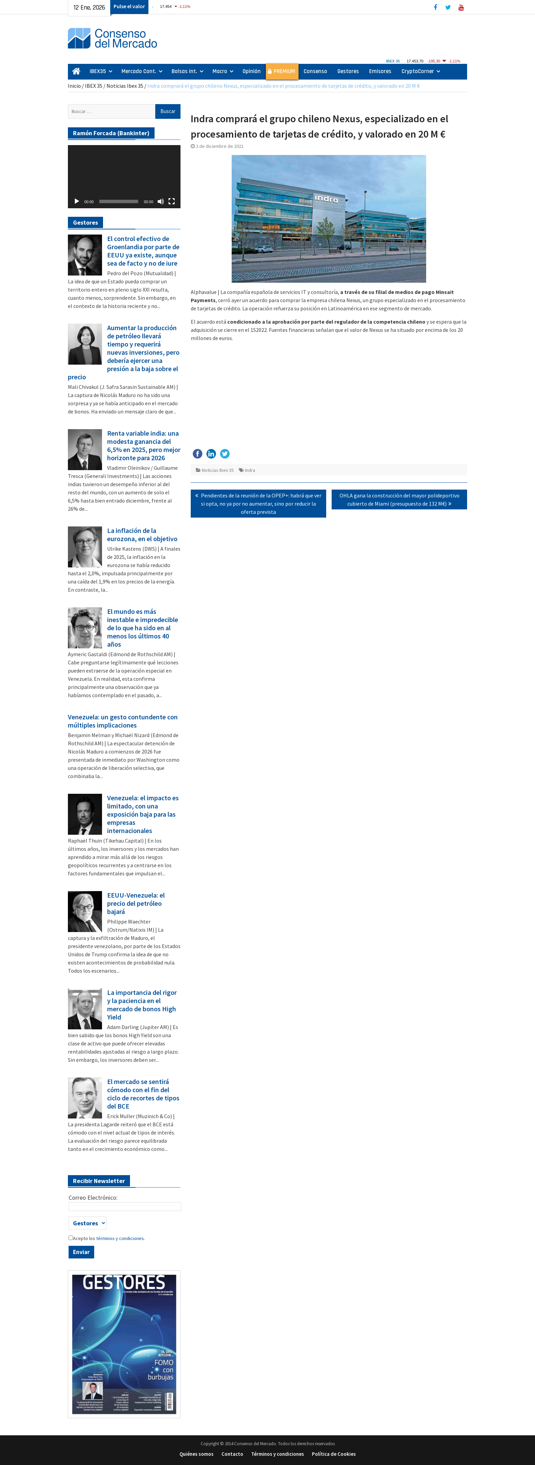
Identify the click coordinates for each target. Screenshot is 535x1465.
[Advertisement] (329, 395)
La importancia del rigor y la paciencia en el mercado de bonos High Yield (142, 1004)
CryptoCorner (418, 71)
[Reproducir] (76, 201)
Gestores (348, 71)
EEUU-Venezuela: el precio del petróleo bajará (136, 903)
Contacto (232, 1454)
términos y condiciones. (120, 1238)
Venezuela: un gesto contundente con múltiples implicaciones (123, 721)
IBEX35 (98, 71)
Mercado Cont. (138, 71)
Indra (250, 470)
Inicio (74, 85)
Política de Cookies (334, 1454)
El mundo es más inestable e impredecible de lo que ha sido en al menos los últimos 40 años (142, 627)
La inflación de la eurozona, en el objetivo (142, 534)
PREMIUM (284, 71)
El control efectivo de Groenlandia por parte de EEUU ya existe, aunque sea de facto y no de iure (143, 251)
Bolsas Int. (184, 71)
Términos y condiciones (277, 1454)
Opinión (252, 71)
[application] (124, 177)
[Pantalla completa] (171, 201)
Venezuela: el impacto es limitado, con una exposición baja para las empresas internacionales (143, 814)
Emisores (380, 71)
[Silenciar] (160, 201)
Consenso (315, 71)
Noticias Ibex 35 (124, 85)
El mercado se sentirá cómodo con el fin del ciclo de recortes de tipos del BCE (143, 1093)
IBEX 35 (93, 85)
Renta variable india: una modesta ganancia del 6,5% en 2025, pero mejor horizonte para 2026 (143, 445)
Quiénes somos (196, 1454)
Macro (220, 71)
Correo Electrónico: (93, 1197)
